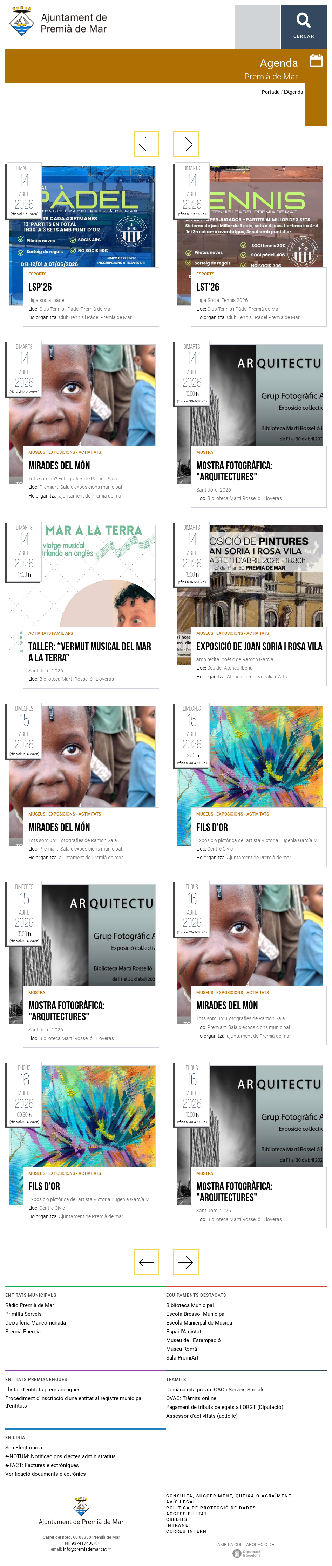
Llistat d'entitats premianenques (43, 1390)
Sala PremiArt (182, 1358)
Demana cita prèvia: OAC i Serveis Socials (215, 1390)
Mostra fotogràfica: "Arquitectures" (234, 472)
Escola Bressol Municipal (196, 1314)
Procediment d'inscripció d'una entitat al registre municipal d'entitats (74, 1402)
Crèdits (177, 1519)
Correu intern (186, 1531)
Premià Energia (23, 1331)
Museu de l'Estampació (193, 1340)
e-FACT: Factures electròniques (42, 1465)
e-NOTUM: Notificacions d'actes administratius (60, 1456)
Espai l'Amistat (183, 1331)
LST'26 (207, 288)
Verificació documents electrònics (45, 1474)
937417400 (83, 1543)
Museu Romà (181, 1349)
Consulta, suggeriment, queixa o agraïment (229, 1496)
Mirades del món (59, 466)
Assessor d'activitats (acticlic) (202, 1416)
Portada (271, 92)
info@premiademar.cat (85, 1549)
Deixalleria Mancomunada (35, 1323)
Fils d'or (212, 828)
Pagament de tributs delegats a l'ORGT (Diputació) (224, 1407)
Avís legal (181, 1502)
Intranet (179, 1525)
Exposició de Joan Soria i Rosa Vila (259, 647)
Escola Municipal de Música (199, 1323)
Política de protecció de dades (211, 1507)
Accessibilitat (186, 1513)
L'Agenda (293, 92)
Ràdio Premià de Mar (29, 1305)
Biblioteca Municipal (190, 1305)
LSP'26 (40, 288)
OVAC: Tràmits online (191, 1398)
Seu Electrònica (23, 1448)
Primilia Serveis (23, 1314)
